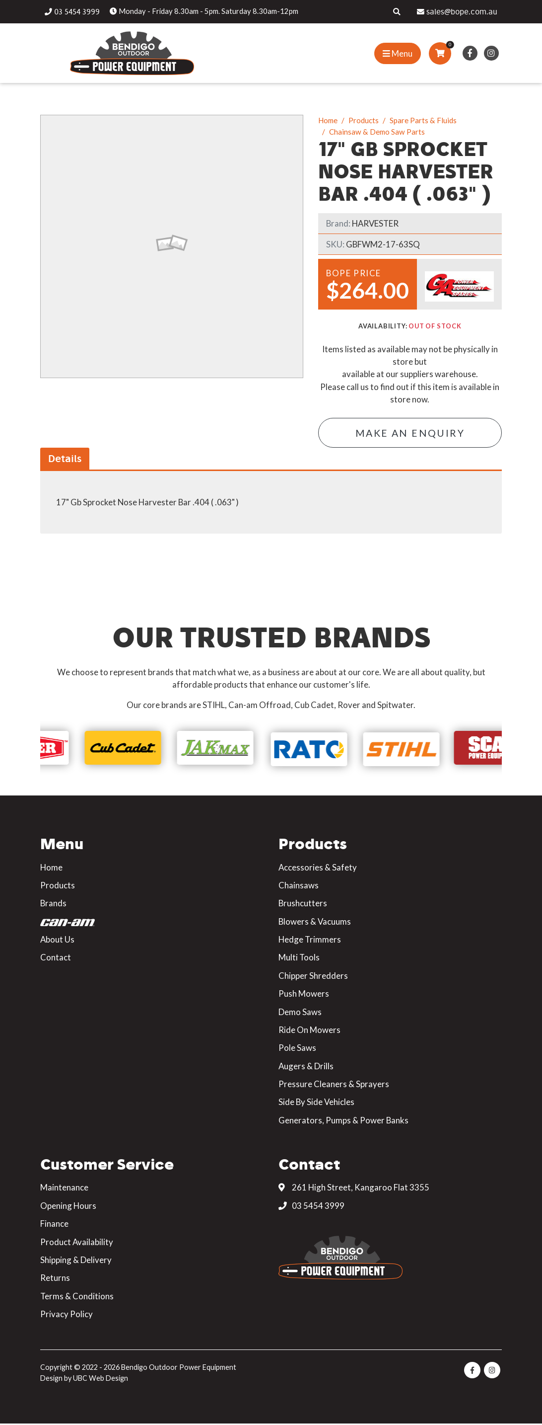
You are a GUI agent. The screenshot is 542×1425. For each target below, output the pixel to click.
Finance (54, 1224)
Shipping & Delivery (76, 1261)
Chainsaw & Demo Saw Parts (377, 131)
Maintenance (64, 1189)
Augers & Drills (306, 1067)
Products (363, 120)
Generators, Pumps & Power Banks (343, 1121)
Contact (55, 958)
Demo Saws (300, 1013)
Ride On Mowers (309, 1031)
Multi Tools (299, 958)
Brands (53, 904)
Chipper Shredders (313, 976)
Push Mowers (303, 994)
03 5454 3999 (311, 1206)
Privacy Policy (66, 1315)
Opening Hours (68, 1206)
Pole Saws (297, 1048)
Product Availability (76, 1243)
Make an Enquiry (409, 433)
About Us (57, 940)
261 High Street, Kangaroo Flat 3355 (353, 1189)
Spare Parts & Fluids (423, 120)
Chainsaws (298, 886)
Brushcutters (302, 904)
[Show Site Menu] (397, 53)
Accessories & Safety (317, 868)
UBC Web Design (100, 1379)
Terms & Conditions (77, 1297)
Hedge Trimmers (309, 940)
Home (328, 120)
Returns (55, 1279)
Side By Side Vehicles (316, 1103)
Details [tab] (64, 460)
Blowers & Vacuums (314, 922)
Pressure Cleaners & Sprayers (333, 1085)
